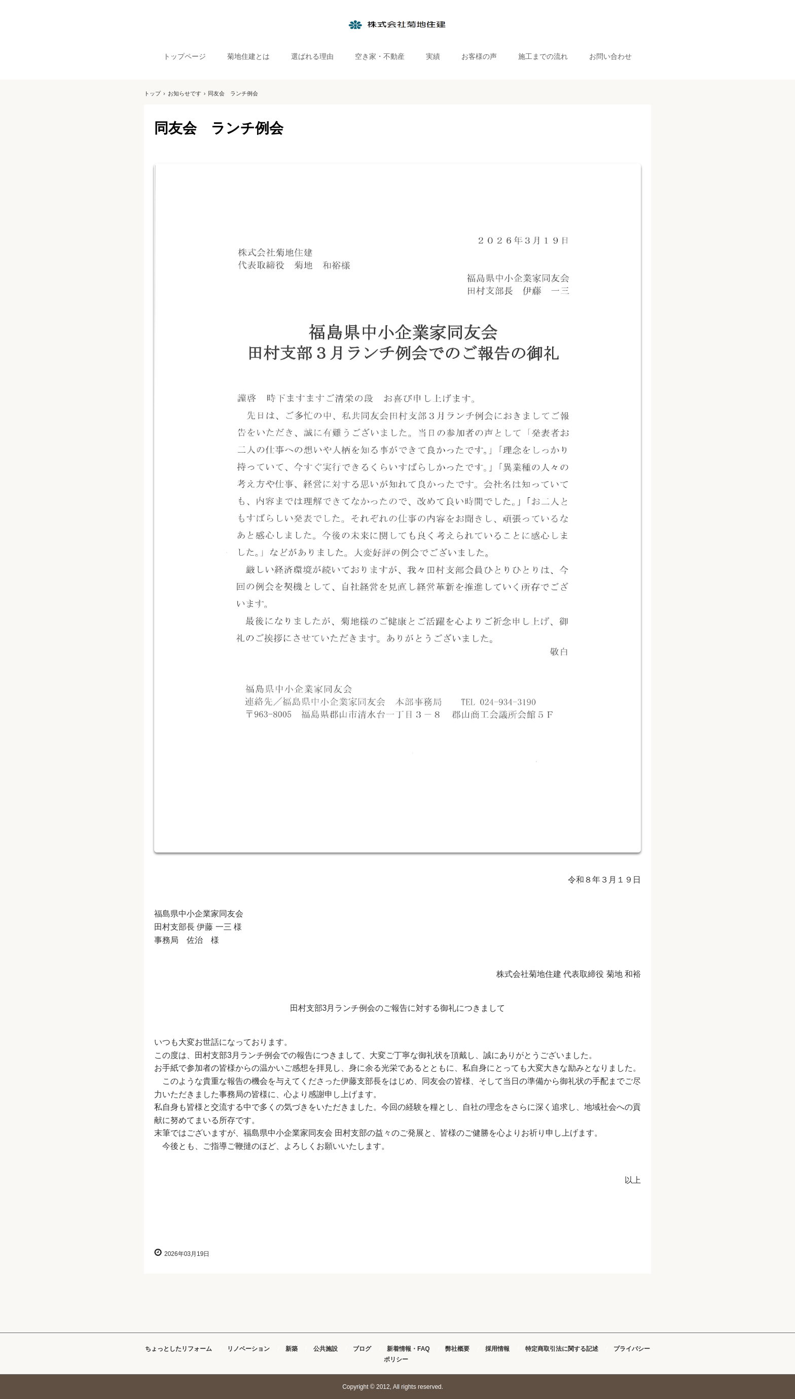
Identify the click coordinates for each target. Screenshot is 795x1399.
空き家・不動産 (380, 56)
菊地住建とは (248, 56)
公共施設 (325, 1348)
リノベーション (248, 1348)
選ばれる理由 (312, 56)
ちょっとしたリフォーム (178, 1348)
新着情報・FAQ (408, 1348)
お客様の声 (479, 56)
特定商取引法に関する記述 (561, 1348)
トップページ (184, 56)
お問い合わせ (610, 56)
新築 (291, 1348)
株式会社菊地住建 (397, 24)
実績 (433, 56)
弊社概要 (457, 1348)
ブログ (362, 1348)
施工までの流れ (543, 56)
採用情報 (497, 1348)
